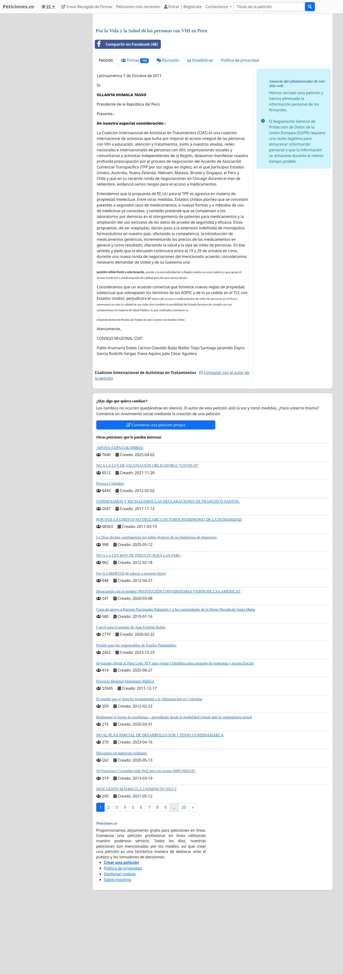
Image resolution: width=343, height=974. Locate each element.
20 (184, 873)
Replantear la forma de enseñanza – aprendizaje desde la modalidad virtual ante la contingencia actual (174, 784)
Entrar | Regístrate (183, 6)
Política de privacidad (240, 126)
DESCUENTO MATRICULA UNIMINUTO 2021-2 (136, 856)
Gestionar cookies (120, 940)
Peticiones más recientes (138, 6)
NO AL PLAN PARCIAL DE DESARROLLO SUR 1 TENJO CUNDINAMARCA (159, 802)
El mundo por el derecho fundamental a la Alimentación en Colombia (149, 766)
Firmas (135, 127)
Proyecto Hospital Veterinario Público (125, 748)
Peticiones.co (18, 6)
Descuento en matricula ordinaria (121, 820)
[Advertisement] (212, 54)
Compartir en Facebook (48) (126, 111)
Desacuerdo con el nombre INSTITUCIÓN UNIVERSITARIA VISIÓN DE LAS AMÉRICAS (168, 658)
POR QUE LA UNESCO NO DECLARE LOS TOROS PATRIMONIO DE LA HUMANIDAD (169, 586)
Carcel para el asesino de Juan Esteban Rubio (130, 694)
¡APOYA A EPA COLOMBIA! (119, 514)
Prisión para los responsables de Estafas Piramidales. (136, 712)
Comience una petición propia (155, 491)
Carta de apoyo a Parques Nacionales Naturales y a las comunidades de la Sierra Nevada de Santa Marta (175, 676)
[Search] (269, 6)
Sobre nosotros (117, 946)
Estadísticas (200, 126)
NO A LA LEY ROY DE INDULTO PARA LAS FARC (138, 622)
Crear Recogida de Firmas (86, 6)
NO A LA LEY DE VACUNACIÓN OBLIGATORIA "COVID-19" (147, 532)
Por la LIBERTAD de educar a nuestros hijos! (131, 640)
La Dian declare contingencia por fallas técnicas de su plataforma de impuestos (156, 604)
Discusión (168, 126)
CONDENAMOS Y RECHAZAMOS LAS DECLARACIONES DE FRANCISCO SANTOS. (168, 568)
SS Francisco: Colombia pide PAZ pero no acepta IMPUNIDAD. (146, 838)
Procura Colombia (110, 550)
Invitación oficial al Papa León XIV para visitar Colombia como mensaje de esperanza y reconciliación (175, 730)
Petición (106, 126)
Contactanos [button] (217, 6)
